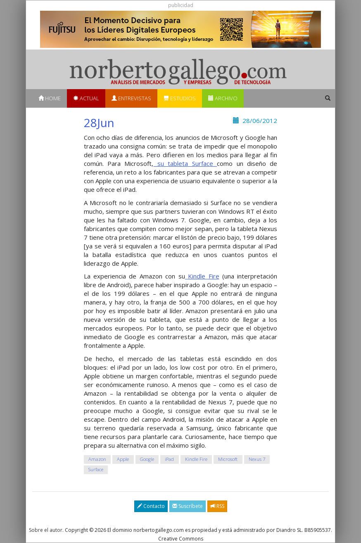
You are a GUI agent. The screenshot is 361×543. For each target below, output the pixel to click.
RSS (217, 506)
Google (147, 459)
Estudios (180, 98)
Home (49, 98)
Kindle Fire (202, 276)
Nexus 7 (257, 459)
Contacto (151, 506)
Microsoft (228, 459)
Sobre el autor (45, 530)
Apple (123, 459)
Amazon (97, 459)
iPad (169, 459)
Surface (95, 469)
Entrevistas (131, 98)
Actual (86, 98)
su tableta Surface (185, 163)
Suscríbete (187, 506)
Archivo (223, 98)
